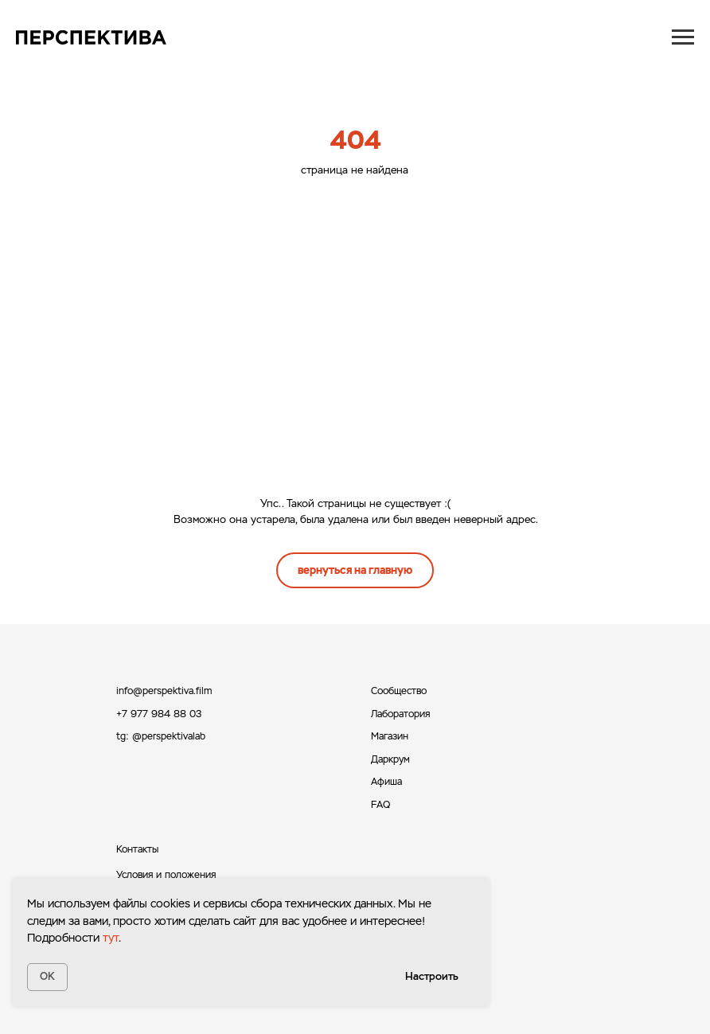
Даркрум (390, 759)
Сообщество (399, 691)
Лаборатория (400, 714)
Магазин (389, 736)
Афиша (386, 781)
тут (111, 938)
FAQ (380, 804)
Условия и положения (166, 874)
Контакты (137, 849)
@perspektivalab (168, 736)
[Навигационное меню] (683, 37)
